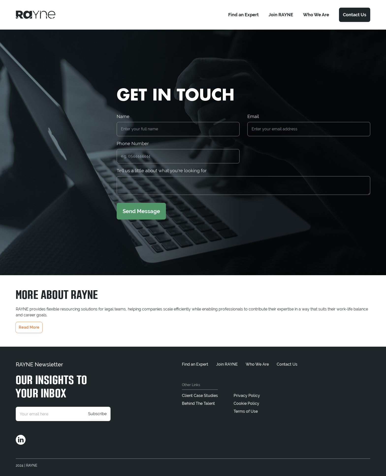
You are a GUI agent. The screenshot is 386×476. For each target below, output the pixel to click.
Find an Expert (195, 364)
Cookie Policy (246, 403)
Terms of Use (246, 411)
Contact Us (354, 14)
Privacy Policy (247, 395)
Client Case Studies (200, 395)
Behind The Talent (198, 403)
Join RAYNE (227, 364)
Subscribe (97, 413)
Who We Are (257, 364)
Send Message (141, 211)
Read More (29, 327)
